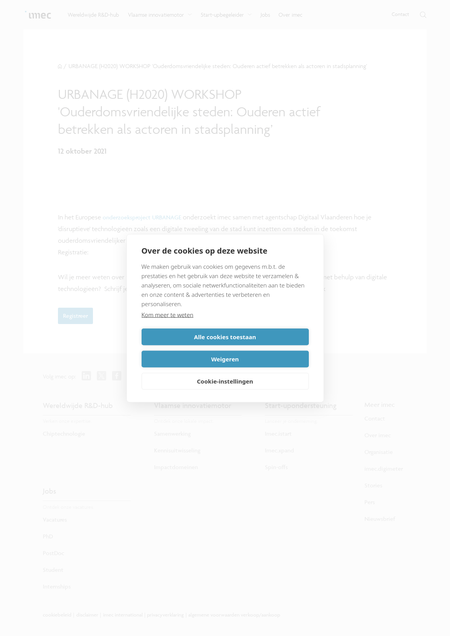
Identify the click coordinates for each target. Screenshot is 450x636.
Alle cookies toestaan (182, 348)
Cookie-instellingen (225, 370)
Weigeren (268, 348)
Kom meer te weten (168, 325)
